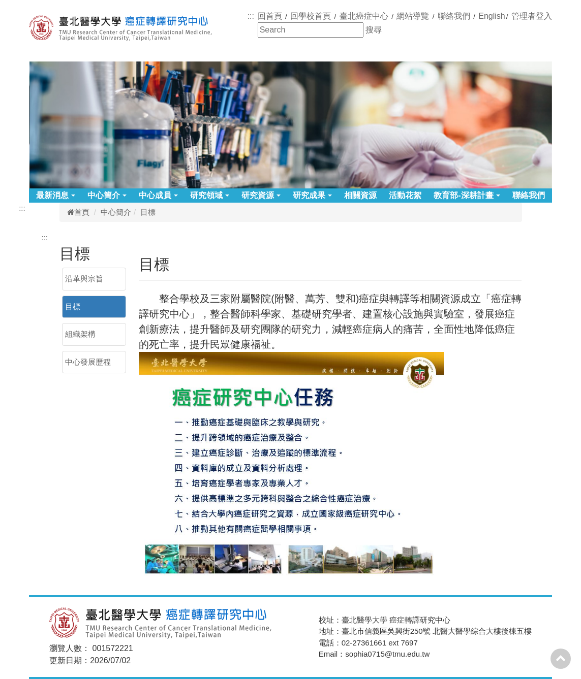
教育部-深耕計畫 (467, 195)
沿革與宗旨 (84, 278)
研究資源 (261, 195)
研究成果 (312, 195)
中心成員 (158, 195)
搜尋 (373, 29)
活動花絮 (405, 195)
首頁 (78, 212)
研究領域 (209, 195)
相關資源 (360, 195)
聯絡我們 (528, 195)
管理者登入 (531, 16)
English (491, 16)
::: (251, 16)
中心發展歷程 (88, 362)
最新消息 (55, 195)
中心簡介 (107, 195)
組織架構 (80, 334)
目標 (72, 306)
